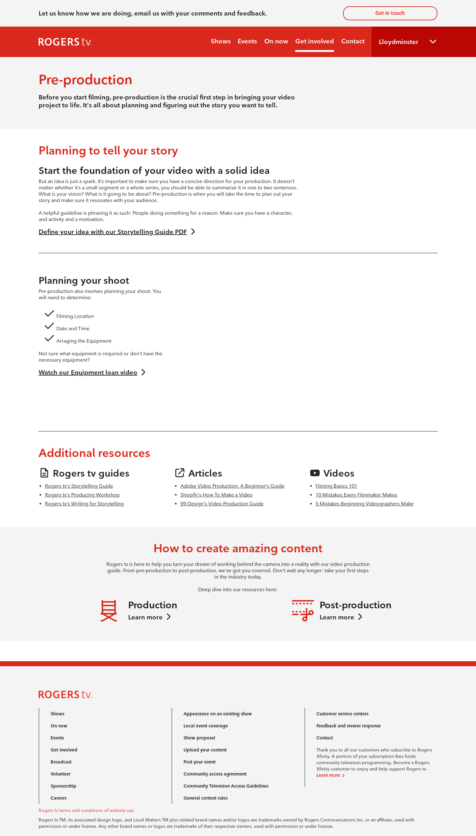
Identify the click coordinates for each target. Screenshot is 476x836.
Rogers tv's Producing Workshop (82, 495)
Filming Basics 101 (336, 486)
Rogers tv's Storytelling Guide (79, 486)
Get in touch (390, 13)
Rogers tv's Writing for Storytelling (84, 504)
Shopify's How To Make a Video (216, 495)
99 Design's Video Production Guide (222, 504)
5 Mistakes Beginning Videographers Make (365, 504)
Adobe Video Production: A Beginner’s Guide (232, 486)
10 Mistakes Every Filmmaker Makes (356, 495)
